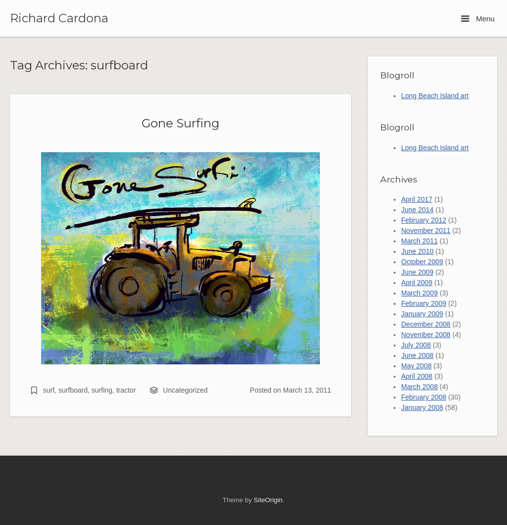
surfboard (73, 390)
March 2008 (419, 387)
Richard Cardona (59, 18)
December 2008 (426, 324)
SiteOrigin (268, 500)
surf (48, 390)
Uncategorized (185, 390)
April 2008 (416, 376)
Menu (478, 18)
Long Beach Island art (434, 96)
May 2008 (416, 366)
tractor (126, 390)
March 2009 (419, 293)
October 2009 (422, 262)
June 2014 (417, 210)
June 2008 (417, 355)
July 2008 (416, 345)
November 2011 (426, 230)
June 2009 (417, 272)
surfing (102, 390)
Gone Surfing (180, 123)
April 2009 (416, 283)
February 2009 (423, 303)
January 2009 (422, 314)
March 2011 (419, 241)
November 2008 (426, 335)
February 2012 (423, 220)
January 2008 (422, 407)
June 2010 (417, 251)
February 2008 (423, 397)
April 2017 (416, 199)
